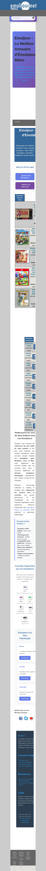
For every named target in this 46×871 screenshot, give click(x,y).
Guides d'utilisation (24, 781)
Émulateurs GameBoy (25, 764)
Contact (22, 24)
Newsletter (28, 857)
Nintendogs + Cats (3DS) (34, 250)
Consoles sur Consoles (21, 860)
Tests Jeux (14, 853)
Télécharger (25, 658)
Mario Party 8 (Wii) (33, 231)
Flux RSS (28, 858)
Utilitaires (21, 864)
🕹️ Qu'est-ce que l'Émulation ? (25, 176)
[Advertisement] (25, 103)
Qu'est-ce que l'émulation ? (26, 779)
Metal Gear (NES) (34, 292)
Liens (13, 26)
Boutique (20, 26)
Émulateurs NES (23, 760)
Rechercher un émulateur (26, 783)
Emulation (15, 24)
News (20, 22)
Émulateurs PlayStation (25, 762)
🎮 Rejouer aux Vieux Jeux (25, 186)
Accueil (14, 22)
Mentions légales (25, 818)
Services (14, 868)
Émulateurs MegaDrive (25, 766)
